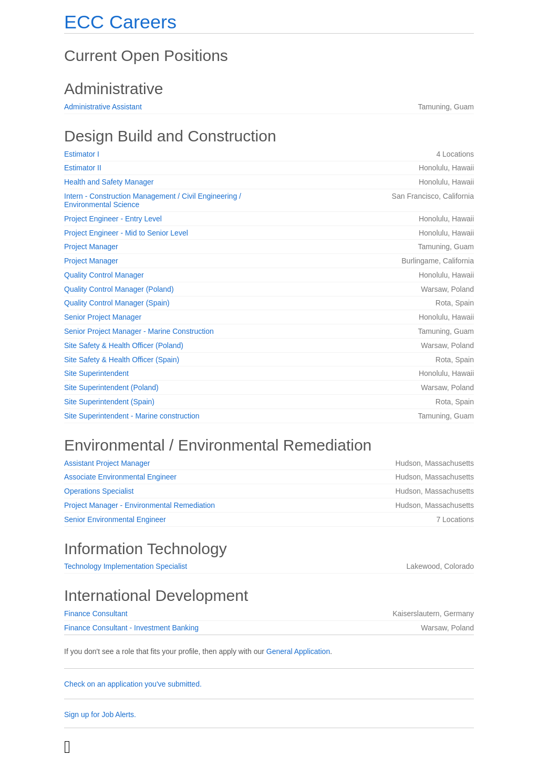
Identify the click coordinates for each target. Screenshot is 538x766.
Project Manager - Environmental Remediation (139, 505)
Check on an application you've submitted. (133, 684)
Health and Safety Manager (108, 182)
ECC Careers (120, 22)
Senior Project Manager (102, 317)
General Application (298, 651)
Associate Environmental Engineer (120, 477)
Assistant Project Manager (107, 463)
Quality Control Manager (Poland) (119, 289)
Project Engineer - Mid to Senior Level (126, 233)
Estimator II (82, 168)
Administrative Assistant (103, 107)
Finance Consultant (96, 613)
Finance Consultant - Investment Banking (131, 628)
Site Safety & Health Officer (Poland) (123, 345)
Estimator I (81, 154)
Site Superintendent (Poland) (111, 387)
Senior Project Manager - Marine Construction (139, 331)
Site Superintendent (96, 373)
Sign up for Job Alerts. (100, 714)
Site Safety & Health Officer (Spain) (121, 359)
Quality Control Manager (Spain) (117, 303)
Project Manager (91, 246)
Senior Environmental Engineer (115, 519)
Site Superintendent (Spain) (109, 401)
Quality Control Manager (104, 275)
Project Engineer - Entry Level (113, 219)
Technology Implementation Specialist (125, 566)
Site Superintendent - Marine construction (132, 416)
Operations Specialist (98, 491)
